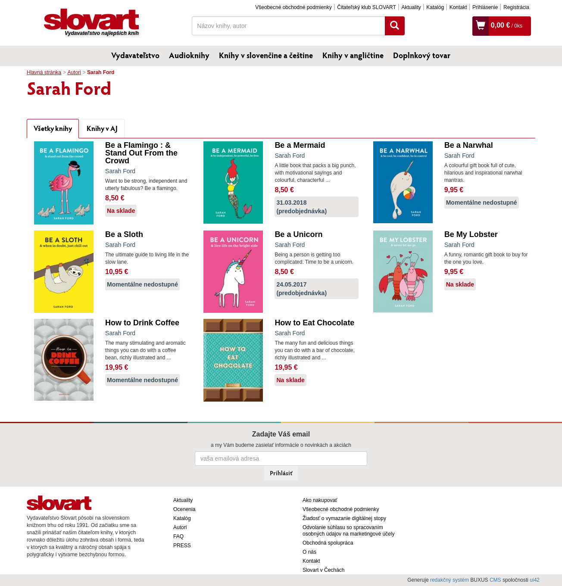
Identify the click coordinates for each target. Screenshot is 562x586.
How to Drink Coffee (142, 322)
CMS (495, 580)
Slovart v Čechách (323, 570)
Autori (74, 72)
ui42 (535, 580)
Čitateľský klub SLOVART (366, 7)
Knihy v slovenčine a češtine (266, 55)
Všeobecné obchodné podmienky (293, 7)
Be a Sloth (124, 234)
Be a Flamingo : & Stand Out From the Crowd (141, 153)
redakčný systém (449, 580)
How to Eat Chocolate (314, 322)
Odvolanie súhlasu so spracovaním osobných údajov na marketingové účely (348, 530)
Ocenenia (184, 509)
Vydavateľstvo (135, 55)
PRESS (182, 545)
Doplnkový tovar (421, 55)
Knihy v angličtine (353, 55)
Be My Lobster (471, 234)
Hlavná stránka (44, 72)
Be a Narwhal (468, 145)
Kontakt (458, 7)
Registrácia (516, 7)
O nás (309, 552)
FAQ (178, 536)
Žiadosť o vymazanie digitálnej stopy (344, 518)
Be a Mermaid (300, 145)
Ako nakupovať (320, 500)
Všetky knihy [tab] (53, 128)
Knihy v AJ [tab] (102, 128)
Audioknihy (189, 55)
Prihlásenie (485, 7)
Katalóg (435, 7)
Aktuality (411, 7)
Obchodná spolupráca (328, 543)
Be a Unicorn (298, 234)
